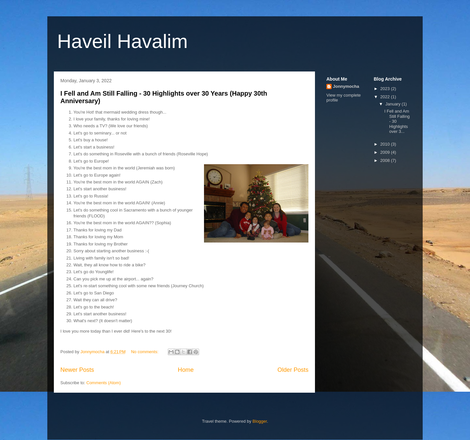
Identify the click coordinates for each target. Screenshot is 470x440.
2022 (385, 96)
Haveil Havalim (122, 41)
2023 (385, 88)
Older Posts (292, 370)
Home (186, 370)
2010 (385, 144)
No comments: (145, 351)
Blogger (260, 421)
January (393, 104)
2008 (385, 160)
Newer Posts (77, 370)
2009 (385, 152)
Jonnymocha (346, 86)
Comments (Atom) (103, 382)
